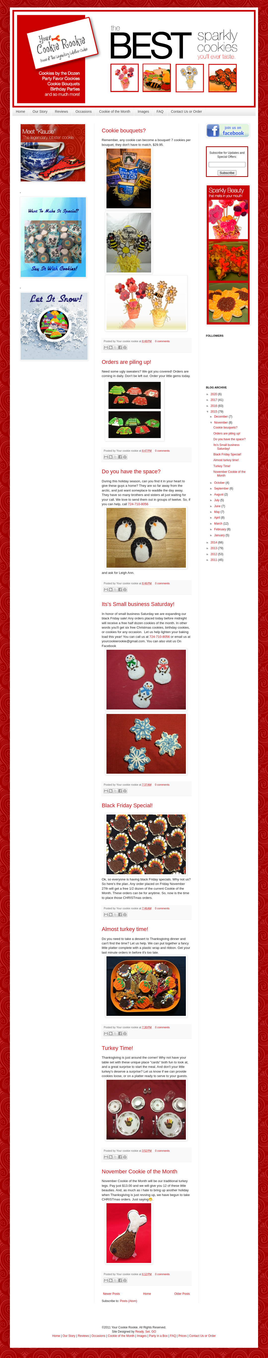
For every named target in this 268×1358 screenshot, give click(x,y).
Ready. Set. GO (145, 1331)
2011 (214, 560)
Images (143, 111)
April (217, 517)
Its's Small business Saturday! (138, 604)
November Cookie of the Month (139, 1171)
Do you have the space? (131, 471)
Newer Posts (111, 1294)
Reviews (61, 111)
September (222, 488)
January (220, 535)
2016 (214, 406)
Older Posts (182, 1294)
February (220, 529)
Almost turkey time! (125, 929)
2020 (214, 394)
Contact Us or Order (186, 111)
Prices (182, 1336)
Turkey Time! (117, 1048)
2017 (214, 400)
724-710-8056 (138, 504)
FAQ (160, 111)
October (220, 483)
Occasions (83, 111)
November (221, 422)
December (221, 416)
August (219, 494)
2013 (214, 548)
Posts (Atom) (128, 1301)
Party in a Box (158, 1336)
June (217, 506)
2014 (214, 542)
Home (20, 111)
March (218, 523)
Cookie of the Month (114, 111)
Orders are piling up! (126, 362)
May (217, 512)
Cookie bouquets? (124, 130)
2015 (214, 411)
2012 (214, 554)
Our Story (40, 111)
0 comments (162, 341)
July (217, 500)
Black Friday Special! (127, 805)
